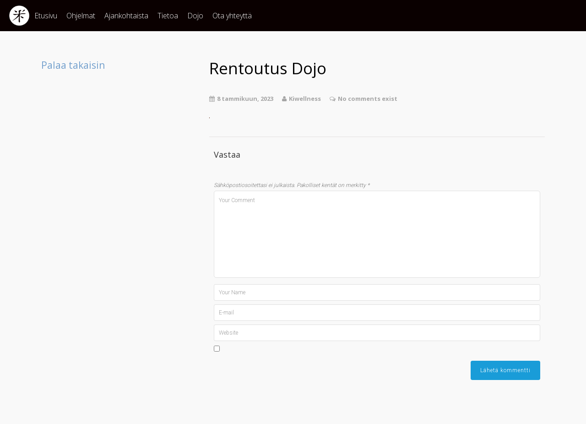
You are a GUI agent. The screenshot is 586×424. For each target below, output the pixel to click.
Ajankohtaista (126, 16)
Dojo (195, 16)
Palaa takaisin (73, 65)
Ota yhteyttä (232, 16)
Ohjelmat (80, 16)
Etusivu (45, 16)
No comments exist (367, 98)
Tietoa (167, 16)
